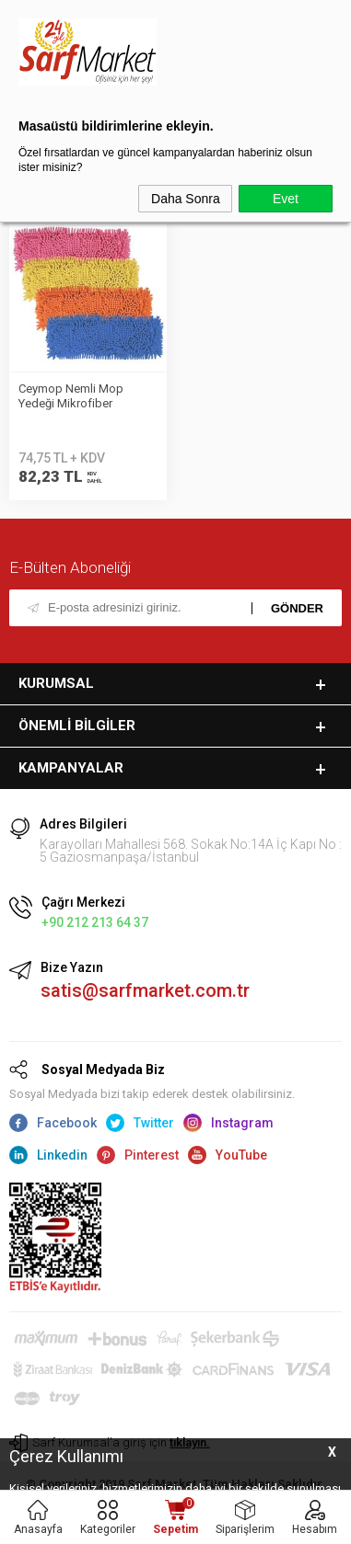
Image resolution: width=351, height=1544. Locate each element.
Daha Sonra (185, 198)
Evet (285, 198)
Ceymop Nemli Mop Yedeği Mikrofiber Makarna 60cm (70, 397)
